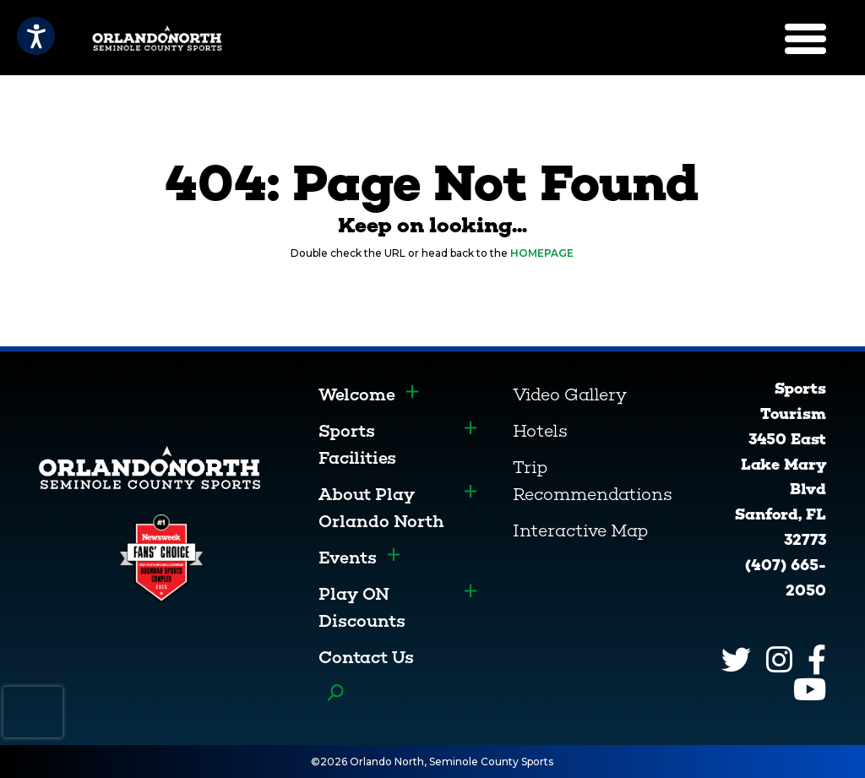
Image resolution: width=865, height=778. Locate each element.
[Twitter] (736, 659)
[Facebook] (817, 659)
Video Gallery (570, 394)
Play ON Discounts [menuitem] (361, 607)
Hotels (540, 431)
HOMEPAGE (542, 253)
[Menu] (805, 39)
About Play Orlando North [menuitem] (381, 507)
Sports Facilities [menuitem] (357, 444)
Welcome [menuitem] (356, 394)
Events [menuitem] (347, 557)
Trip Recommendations (592, 480)
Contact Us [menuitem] (366, 657)
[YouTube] (809, 689)
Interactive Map (580, 530)
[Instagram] (779, 659)
